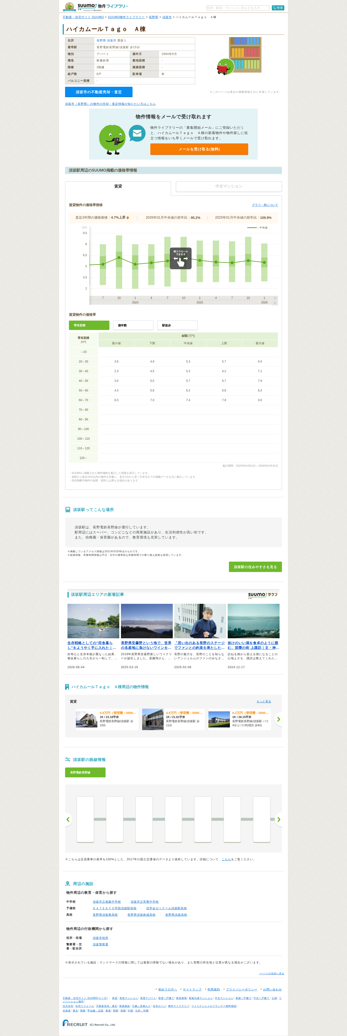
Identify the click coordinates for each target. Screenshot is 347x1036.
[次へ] (278, 719)
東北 (75, 1010)
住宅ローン (159, 1006)
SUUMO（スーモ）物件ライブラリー (95, 6)
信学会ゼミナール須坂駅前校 (166, 908)
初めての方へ (167, 989)
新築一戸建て (244, 998)
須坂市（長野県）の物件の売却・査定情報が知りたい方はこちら (110, 104)
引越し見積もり (141, 1006)
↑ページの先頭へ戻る (271, 973)
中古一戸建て (261, 998)
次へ (278, 819)
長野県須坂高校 (176, 914)
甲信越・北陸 (95, 1010)
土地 (274, 998)
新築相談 (124, 1006)
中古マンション (224, 998)
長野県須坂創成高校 (141, 914)
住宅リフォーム (84, 1006)
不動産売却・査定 (106, 1006)
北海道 (67, 1010)
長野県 (153, 17)
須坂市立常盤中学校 (145, 901)
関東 (83, 1010)
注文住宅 (68, 1006)
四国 (123, 1010)
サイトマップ (192, 989)
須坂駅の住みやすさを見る (255, 567)
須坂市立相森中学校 (107, 901)
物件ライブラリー (178, 1006)
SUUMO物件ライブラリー (126, 17)
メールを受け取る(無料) (199, 149)
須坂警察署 (100, 944)
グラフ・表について (265, 205)
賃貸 (114, 998)
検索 (280, 7)
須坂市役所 (100, 938)
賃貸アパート (148, 998)
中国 (130, 1010)
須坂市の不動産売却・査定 (99, 92)
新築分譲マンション (201, 998)
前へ (68, 819)
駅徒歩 (166, 325)
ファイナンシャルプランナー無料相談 (213, 1006)
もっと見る (264, 701)
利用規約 (213, 989)
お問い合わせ (272, 989)
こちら (226, 859)
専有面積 (79, 325)
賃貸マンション (129, 998)
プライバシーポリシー (241, 989)
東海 (108, 1010)
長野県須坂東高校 (105, 914)
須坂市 (167, 17)
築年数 (122, 325)
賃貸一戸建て (166, 998)
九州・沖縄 (141, 1010)
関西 (115, 1010)
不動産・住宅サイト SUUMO (83, 17)
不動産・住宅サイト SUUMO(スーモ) (85, 998)
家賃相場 (181, 998)
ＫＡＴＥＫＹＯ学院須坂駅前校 (115, 908)
